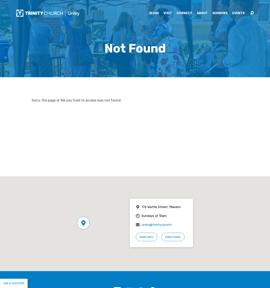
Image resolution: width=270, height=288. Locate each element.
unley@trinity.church (157, 225)
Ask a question (13, 283)
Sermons (220, 13)
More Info (146, 237)
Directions (173, 237)
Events (238, 13)
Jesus (154, 13)
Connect (184, 13)
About (202, 13)
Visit (167, 13)
